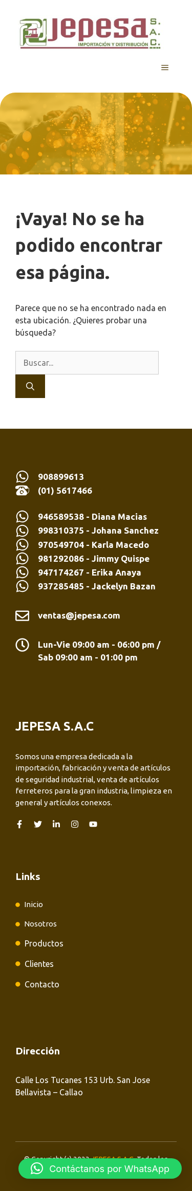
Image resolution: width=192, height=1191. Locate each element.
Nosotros (40, 923)
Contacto (42, 984)
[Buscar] (30, 386)
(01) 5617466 (65, 490)
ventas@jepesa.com (79, 615)
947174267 (61, 572)
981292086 (61, 558)
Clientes (39, 963)
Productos (44, 943)
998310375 (62, 530)
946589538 (61, 516)
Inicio (33, 904)
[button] (100, 1168)
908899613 (61, 476)
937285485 (61, 586)
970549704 (61, 544)
